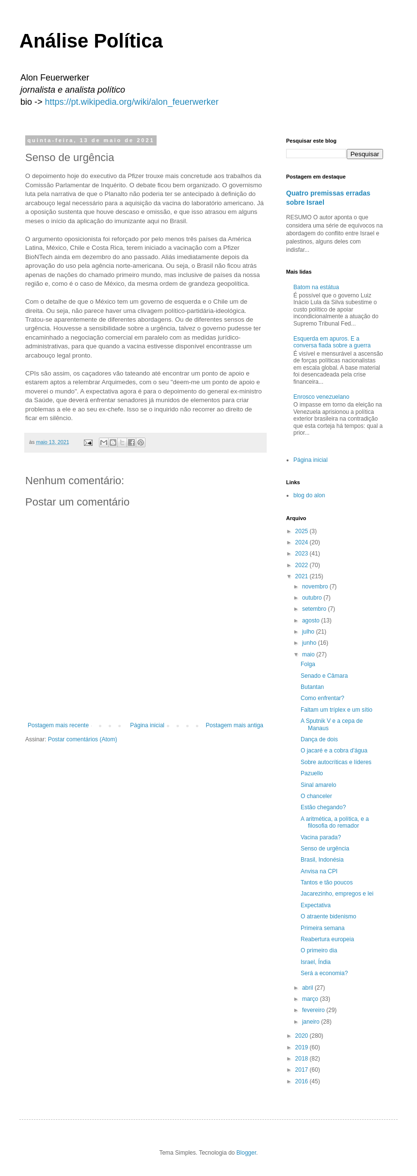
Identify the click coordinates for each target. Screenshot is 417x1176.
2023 (302, 553)
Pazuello (312, 773)
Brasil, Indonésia (322, 859)
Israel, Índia (316, 962)
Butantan (312, 687)
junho (310, 642)
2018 (302, 1058)
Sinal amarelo (318, 785)
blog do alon (309, 495)
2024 (302, 542)
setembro (315, 608)
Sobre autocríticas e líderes (336, 762)
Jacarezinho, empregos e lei (337, 893)
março (311, 999)
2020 (302, 1035)
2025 (302, 531)
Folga (308, 664)
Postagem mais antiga (234, 725)
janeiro (311, 1021)
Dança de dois (319, 739)
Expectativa (316, 905)
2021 (302, 576)
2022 (302, 565)
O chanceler (316, 796)
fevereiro (314, 1010)
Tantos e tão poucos (327, 882)
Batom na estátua (316, 287)
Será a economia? (324, 973)
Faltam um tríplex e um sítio (336, 709)
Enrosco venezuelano (321, 396)
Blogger (247, 1152)
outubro (312, 597)
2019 (302, 1047)
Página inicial (147, 725)
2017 (302, 1069)
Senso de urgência (325, 848)
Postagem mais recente (58, 725)
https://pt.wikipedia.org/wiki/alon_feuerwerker (132, 102)
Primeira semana (323, 928)
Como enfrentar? (322, 698)
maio (309, 654)
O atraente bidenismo (328, 916)
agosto (311, 620)
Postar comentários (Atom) (82, 739)
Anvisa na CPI (319, 871)
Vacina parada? (321, 837)
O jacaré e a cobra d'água (334, 750)
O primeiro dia (319, 950)
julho (309, 631)
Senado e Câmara (324, 675)
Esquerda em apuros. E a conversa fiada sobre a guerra (331, 342)
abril (308, 987)
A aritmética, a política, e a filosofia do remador (335, 822)
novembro (316, 586)
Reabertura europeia (327, 939)
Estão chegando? (323, 807)
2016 (302, 1081)
